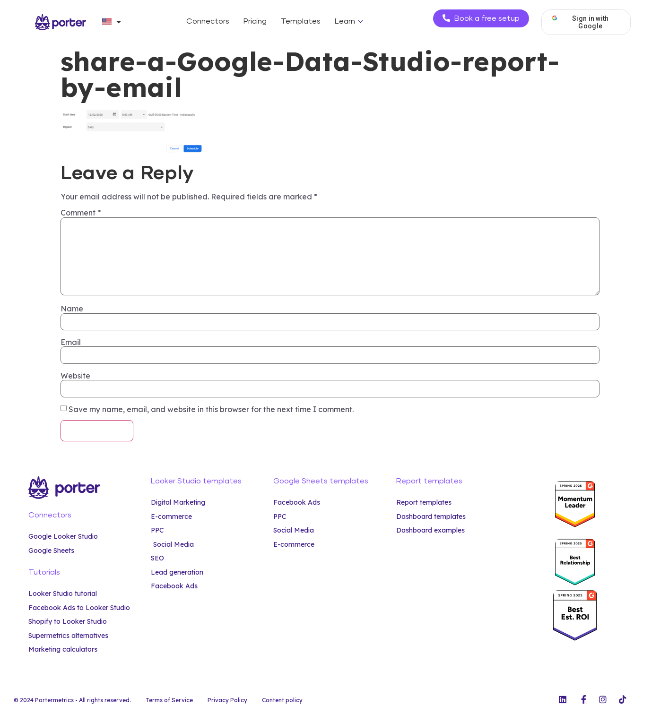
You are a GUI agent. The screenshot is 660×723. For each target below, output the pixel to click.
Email (71, 342)
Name (72, 308)
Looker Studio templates (196, 481)
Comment (81, 212)
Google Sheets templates (320, 481)
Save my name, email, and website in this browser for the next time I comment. (211, 409)
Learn (350, 21)
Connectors (207, 21)
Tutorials (44, 572)
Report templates (429, 481)
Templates (301, 21)
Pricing (255, 21)
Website (75, 375)
